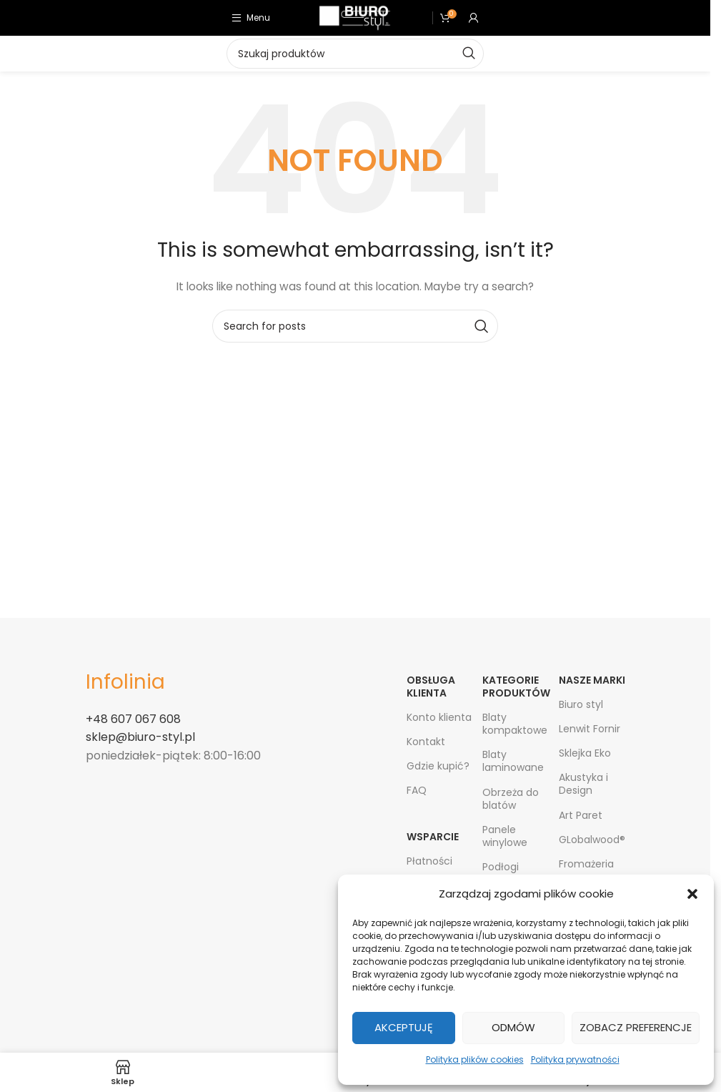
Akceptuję (403, 1027)
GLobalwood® (592, 839)
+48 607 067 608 (133, 719)
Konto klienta (439, 717)
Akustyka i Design (583, 783)
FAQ (417, 790)
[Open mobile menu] (250, 18)
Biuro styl (581, 704)
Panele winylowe (504, 836)
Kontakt (426, 741)
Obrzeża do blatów (510, 798)
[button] (692, 894)
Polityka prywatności (575, 1059)
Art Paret (580, 815)
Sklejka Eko (585, 753)
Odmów (513, 1027)
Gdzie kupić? (438, 766)
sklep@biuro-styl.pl (140, 737)
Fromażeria (586, 864)
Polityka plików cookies (475, 1059)
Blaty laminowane (513, 760)
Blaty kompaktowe (514, 723)
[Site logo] (354, 17)
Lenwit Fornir (589, 729)
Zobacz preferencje (636, 1027)
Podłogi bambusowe (513, 873)
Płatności (429, 861)
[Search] (355, 326)
